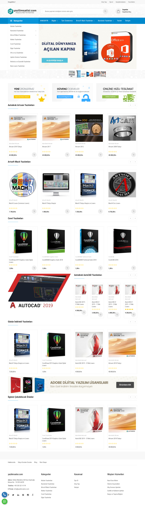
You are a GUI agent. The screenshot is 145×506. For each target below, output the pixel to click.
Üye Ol (76, 480)
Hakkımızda (11, 462)
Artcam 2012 (79, 147)
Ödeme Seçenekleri (113, 484)
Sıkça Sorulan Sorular (25, 462)
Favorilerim (131, 2)
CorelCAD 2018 (113, 260)
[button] (126, 10)
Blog (35, 462)
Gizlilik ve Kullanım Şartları (115, 491)
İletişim (127, 21)
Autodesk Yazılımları (16, 31)
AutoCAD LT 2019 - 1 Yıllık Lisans (96, 304)
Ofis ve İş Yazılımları (16, 53)
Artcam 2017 (46, 147)
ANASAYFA (44, 21)
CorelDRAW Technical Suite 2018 (85, 260)
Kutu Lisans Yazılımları (17, 66)
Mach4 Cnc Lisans (114, 203)
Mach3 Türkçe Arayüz (49, 203)
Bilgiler (54, 21)
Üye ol (111, 2)
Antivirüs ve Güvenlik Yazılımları (20, 62)
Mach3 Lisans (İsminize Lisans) (19, 203)
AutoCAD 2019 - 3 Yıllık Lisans (80, 303)
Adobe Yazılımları (16, 26)
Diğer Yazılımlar (15, 48)
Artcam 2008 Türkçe (115, 147)
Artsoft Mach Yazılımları (18, 35)
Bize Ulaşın (43, 462)
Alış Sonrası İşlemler (114, 487)
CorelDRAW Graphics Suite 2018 (52, 260)
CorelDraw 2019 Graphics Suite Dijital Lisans (21, 261)
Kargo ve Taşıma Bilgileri (115, 494)
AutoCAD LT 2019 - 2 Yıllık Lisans (113, 304)
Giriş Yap (104, 2)
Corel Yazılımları (15, 44)
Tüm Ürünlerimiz (67, 21)
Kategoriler (16, 21)
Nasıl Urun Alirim (112, 480)
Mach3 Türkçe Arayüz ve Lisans (85, 203)
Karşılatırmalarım (121, 2)
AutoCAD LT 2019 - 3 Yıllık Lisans (129, 304)
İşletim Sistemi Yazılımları (18, 57)
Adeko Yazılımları (15, 39)
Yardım (119, 21)
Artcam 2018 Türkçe (15, 147)
